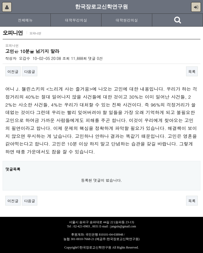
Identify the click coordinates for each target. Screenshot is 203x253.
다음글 (29, 71)
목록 (192, 71)
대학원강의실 (127, 20)
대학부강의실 (76, 20)
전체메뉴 (25, 20)
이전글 (13, 71)
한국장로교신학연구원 (101, 6)
